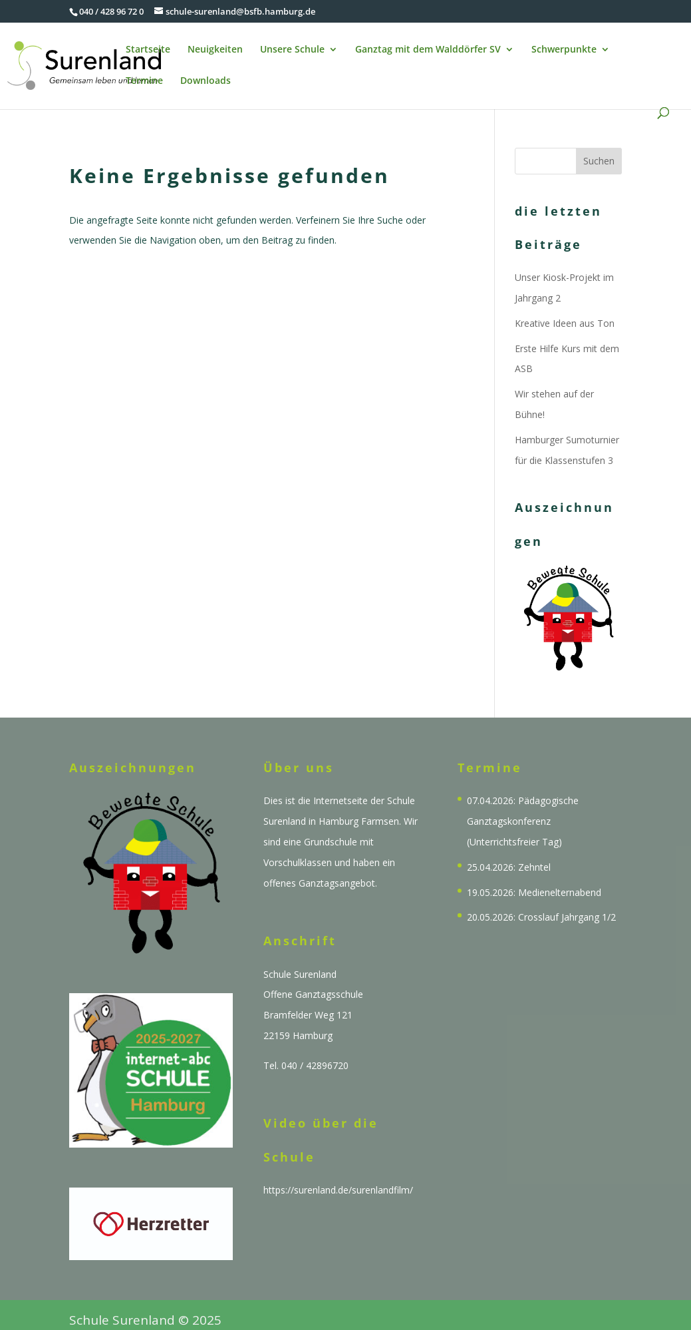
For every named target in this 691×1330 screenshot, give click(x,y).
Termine (144, 81)
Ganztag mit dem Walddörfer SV (428, 50)
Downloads (205, 81)
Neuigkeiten (215, 50)
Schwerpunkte (564, 50)
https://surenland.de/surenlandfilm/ (338, 1190)
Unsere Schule (292, 50)
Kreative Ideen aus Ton (565, 323)
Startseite (148, 50)
